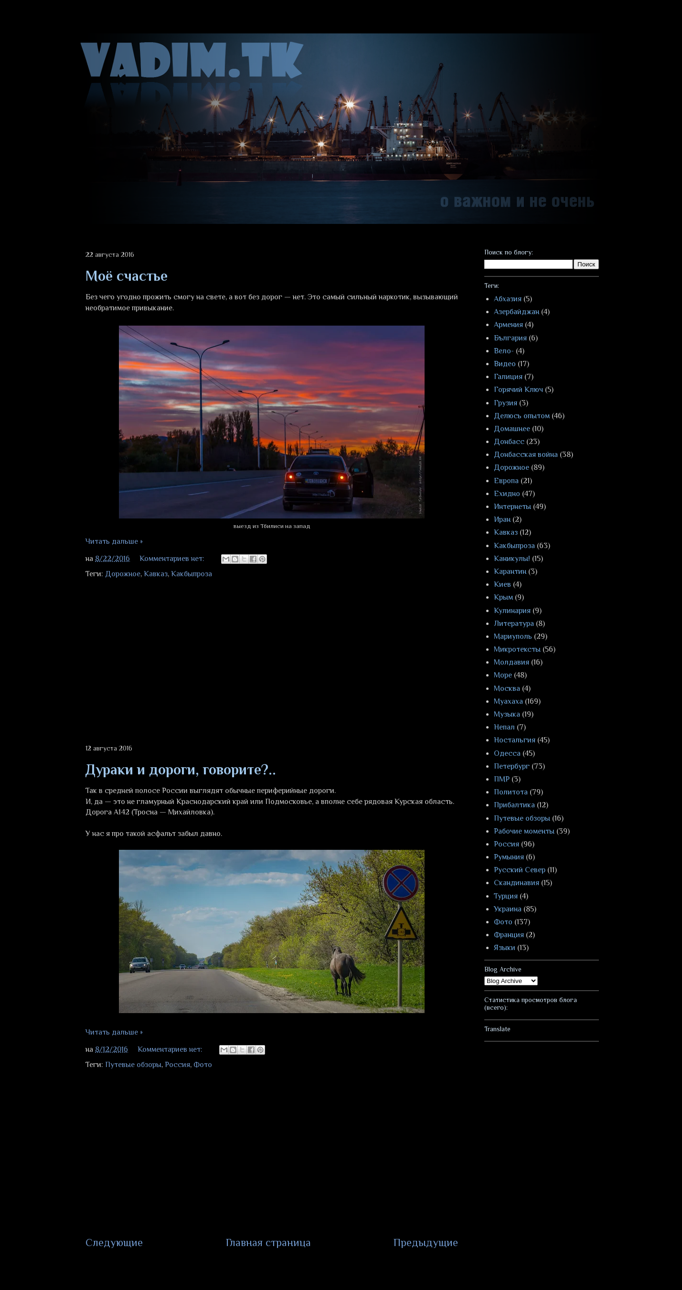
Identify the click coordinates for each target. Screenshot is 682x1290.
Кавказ (156, 574)
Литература (514, 623)
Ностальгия (514, 740)
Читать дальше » (114, 541)
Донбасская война (526, 454)
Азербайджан (516, 311)
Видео (505, 364)
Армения (508, 324)
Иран (502, 519)
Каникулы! (512, 558)
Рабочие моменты (524, 831)
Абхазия (508, 299)
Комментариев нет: (172, 558)
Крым (503, 597)
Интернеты (512, 506)
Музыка (507, 714)
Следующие (114, 1242)
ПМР (502, 779)
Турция (506, 896)
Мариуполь (513, 636)
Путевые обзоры (133, 1064)
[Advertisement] (271, 662)
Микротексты (517, 649)
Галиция (508, 376)
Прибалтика (514, 805)
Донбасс (509, 441)
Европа (506, 480)
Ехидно (507, 493)
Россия (177, 1064)
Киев (502, 584)
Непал (504, 727)
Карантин (510, 571)
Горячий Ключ (518, 389)
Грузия (505, 403)
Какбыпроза (191, 574)
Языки (504, 947)
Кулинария (512, 610)
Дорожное (122, 574)
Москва (507, 688)
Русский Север (519, 870)
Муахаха (508, 701)
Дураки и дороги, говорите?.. (180, 769)
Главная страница (268, 1242)
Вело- (504, 351)
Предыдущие (426, 1242)
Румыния (509, 857)
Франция (509, 934)
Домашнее (512, 428)
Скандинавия (516, 882)
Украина (508, 909)
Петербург (512, 766)
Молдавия (511, 662)
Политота (511, 792)
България (510, 338)
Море (503, 675)
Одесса (507, 753)
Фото (202, 1064)
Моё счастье (126, 276)
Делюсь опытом (522, 416)
